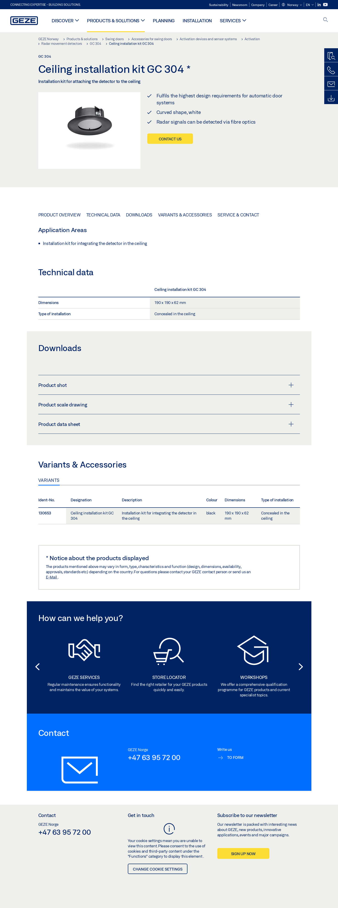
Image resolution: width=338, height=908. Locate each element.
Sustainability (218, 5)
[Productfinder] (331, 56)
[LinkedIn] (319, 5)
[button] (291, 5)
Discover (62, 20)
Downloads (139, 214)
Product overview (59, 214)
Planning (164, 20)
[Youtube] (325, 5)
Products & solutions (113, 20)
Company (258, 5)
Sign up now (243, 853)
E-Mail (52, 577)
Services (230, 20)
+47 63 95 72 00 (154, 757)
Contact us (170, 139)
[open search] (325, 20)
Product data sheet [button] (166, 424)
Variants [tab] (49, 480)
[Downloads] (331, 98)
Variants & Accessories (185, 214)
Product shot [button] (166, 385)
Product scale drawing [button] (166, 404)
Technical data (103, 214)
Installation (197, 20)
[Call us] (331, 70)
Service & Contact (238, 214)
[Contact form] (331, 84)
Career (273, 5)
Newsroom (239, 5)
